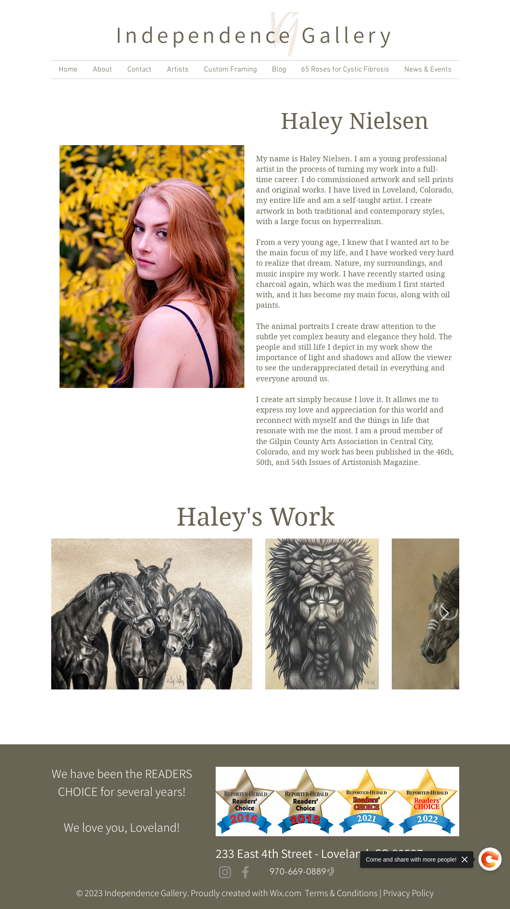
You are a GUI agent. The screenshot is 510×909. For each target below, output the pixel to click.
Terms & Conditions (341, 893)
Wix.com (285, 893)
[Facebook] (245, 872)
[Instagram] (225, 872)
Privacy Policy (408, 893)
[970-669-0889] (303, 871)
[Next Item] (445, 613)
